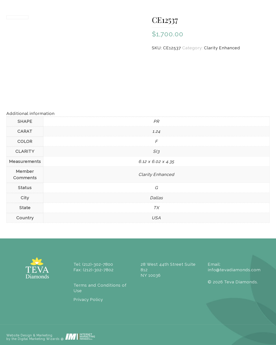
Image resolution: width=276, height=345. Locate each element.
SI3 (156, 151)
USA (156, 217)
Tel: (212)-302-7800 (93, 264)
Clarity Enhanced (222, 47)
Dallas (156, 197)
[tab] (138, 113)
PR (156, 121)
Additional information (30, 113)
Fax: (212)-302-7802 (94, 269)
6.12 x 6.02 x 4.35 (156, 161)
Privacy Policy (88, 299)
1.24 (156, 131)
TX (156, 207)
